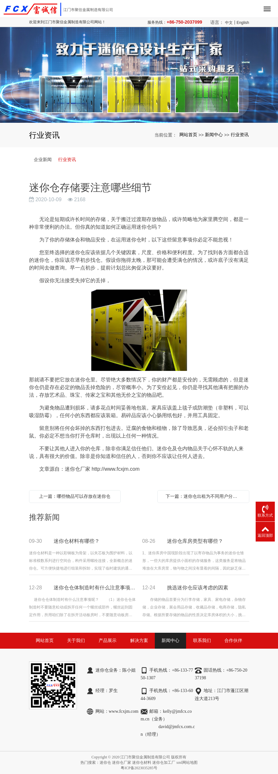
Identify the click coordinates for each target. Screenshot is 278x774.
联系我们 (202, 640)
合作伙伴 (233, 640)
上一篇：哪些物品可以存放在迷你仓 (74, 496)
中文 (229, 23)
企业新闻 (43, 159)
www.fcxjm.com (124, 711)
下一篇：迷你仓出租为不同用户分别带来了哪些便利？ (205, 496)
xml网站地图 (187, 762)
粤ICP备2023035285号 (139, 768)
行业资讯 (240, 134)
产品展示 (107, 640)
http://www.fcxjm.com (115, 469)
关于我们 (76, 640)
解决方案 (139, 640)
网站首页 (188, 134)
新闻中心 (214, 134)
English (243, 23)
